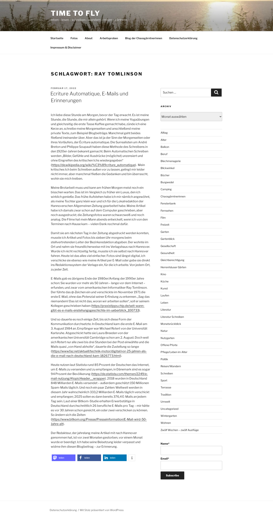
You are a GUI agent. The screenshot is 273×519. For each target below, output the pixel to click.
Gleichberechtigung (172, 260)
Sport (164, 380)
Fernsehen (167, 210)
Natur (164, 330)
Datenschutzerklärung (183, 38)
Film (163, 217)
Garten (165, 231)
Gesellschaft (168, 246)
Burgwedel (167, 182)
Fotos (74, 38)
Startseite (56, 38)
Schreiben (167, 373)
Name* (191, 448)
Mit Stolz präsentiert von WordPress (102, 510)
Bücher (165, 175)
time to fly (75, 13)
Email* (191, 463)
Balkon (165, 146)
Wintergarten (169, 415)
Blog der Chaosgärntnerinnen (143, 38)
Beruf (164, 154)
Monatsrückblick (171, 323)
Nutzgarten (167, 338)
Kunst (164, 288)
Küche (165, 281)
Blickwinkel (167, 168)
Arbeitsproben (109, 38)
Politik (164, 359)
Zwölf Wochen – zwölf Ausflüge (180, 430)
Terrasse (166, 387)
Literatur (166, 309)
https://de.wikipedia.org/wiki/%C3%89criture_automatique (93, 165)
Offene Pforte (169, 345)
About (89, 38)
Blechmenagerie (171, 161)
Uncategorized (169, 408)
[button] (63, 457)
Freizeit (165, 224)
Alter (163, 139)
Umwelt (165, 401)
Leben (164, 302)
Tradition (166, 394)
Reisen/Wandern (171, 366)
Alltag (164, 132)
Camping (166, 189)
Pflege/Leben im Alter (174, 352)
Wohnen (166, 422)
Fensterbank (168, 203)
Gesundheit (167, 253)
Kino (163, 274)
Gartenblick (168, 238)
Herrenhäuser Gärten (173, 267)
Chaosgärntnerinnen (173, 196)
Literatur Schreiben (172, 316)
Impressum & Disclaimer (65, 47)
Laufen (165, 295)
